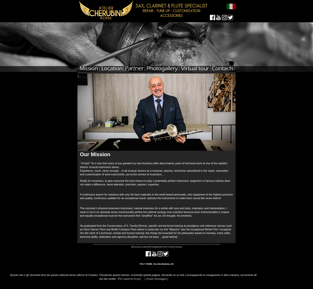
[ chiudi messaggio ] (156, 278)
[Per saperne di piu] (129, 278)
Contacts (177, 247)
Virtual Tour (167, 247)
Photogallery (154, 247)
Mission (135, 247)
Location (143, 247)
